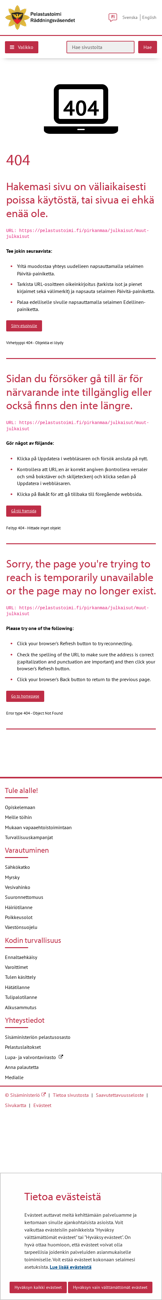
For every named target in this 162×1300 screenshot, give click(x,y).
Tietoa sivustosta (71, 1095)
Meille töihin (18, 817)
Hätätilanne (17, 987)
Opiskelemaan (20, 807)
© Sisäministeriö (22, 1095)
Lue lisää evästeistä (71, 1267)
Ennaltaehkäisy (21, 957)
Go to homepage (25, 696)
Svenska (130, 17)
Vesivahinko (17, 887)
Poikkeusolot (18, 917)
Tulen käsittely (20, 977)
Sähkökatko (17, 867)
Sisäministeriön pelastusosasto (37, 1037)
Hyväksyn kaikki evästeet (38, 1287)
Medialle (14, 1077)
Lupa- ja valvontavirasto (34, 1057)
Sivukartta (15, 1105)
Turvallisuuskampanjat (29, 837)
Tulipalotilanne (21, 997)
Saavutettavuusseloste (120, 1095)
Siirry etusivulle (24, 325)
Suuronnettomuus (24, 897)
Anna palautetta (22, 1067)
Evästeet (42, 1105)
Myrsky (12, 877)
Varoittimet (16, 967)
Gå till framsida (23, 511)
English (149, 17)
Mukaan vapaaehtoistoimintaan (38, 827)
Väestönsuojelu (21, 927)
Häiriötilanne (18, 907)
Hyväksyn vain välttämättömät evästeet (110, 1287)
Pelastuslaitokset (23, 1047)
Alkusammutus (20, 1007)
